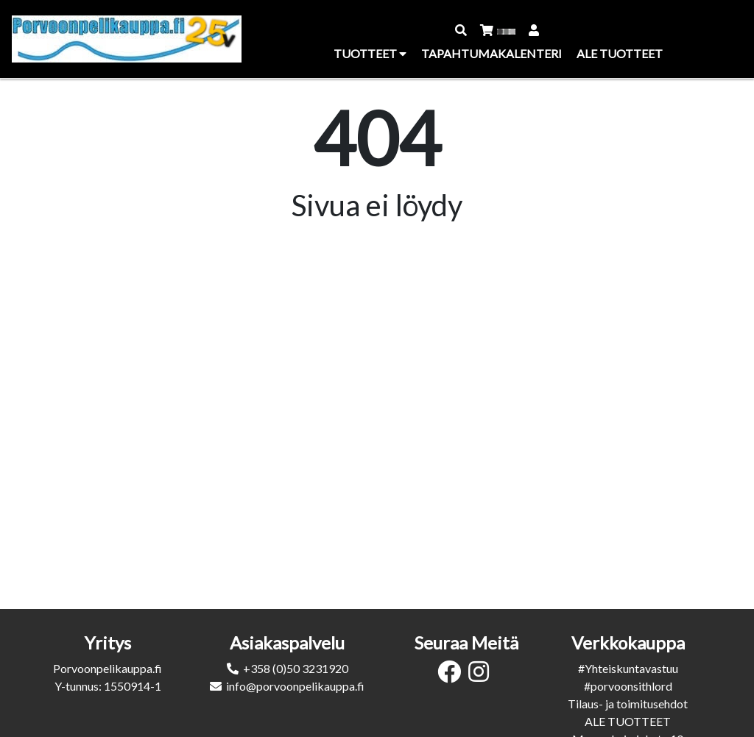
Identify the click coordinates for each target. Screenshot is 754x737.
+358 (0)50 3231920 (295, 668)
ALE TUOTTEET (628, 721)
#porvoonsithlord (628, 686)
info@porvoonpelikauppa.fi (295, 686)
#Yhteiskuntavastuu (628, 668)
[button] (461, 30)
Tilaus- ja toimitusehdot (628, 704)
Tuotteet (370, 53)
